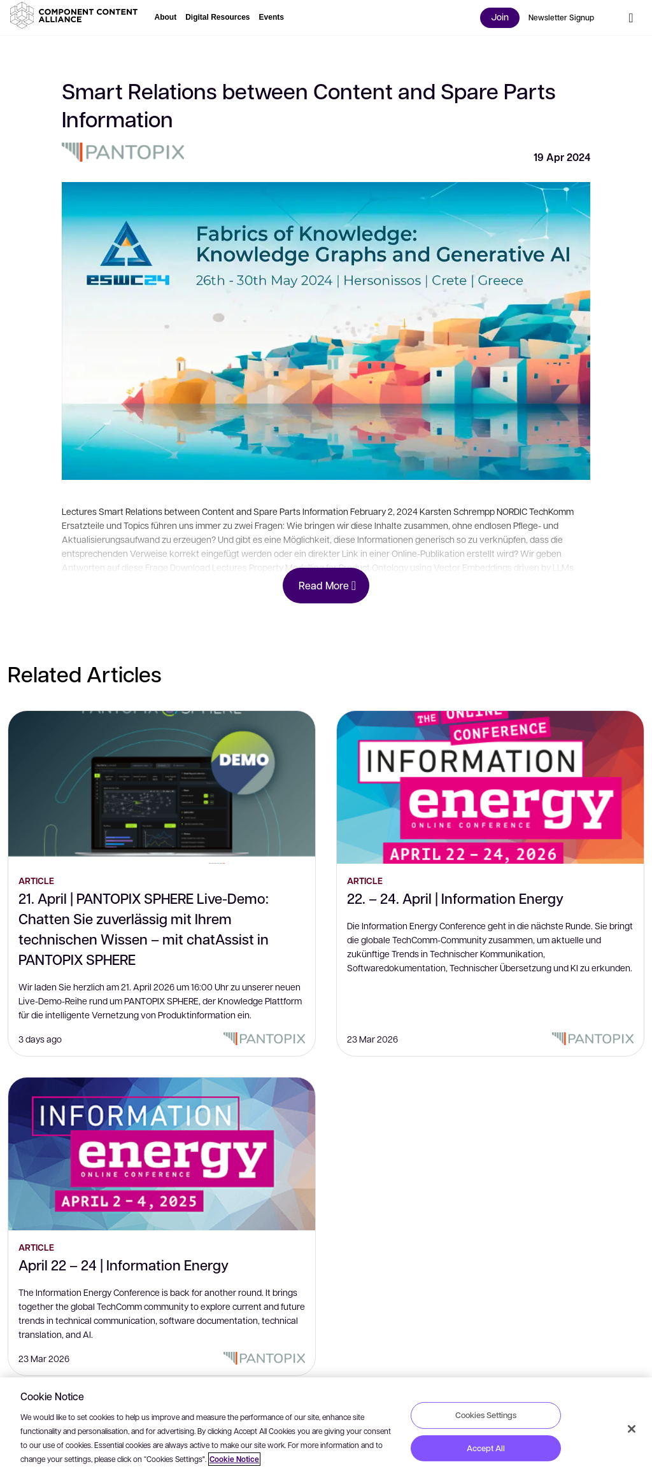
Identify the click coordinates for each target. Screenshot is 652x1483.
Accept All (486, 1448)
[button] (76, 15)
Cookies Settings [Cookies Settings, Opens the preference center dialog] (485, 1415)
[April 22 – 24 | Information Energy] (161, 1154)
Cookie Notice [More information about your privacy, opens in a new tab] (234, 1459)
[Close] (632, 1429)
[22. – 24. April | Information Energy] (490, 787)
